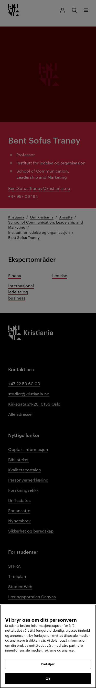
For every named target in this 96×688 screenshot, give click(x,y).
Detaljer (48, 663)
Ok (48, 678)
